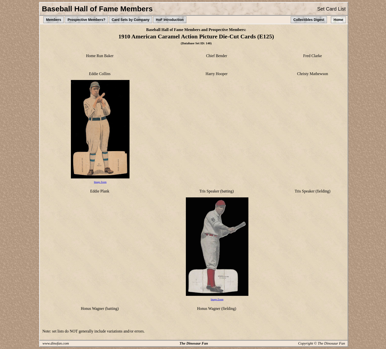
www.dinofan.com (56, 343)
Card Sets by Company (130, 20)
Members (53, 20)
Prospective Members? (86, 20)
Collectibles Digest (308, 20)
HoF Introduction (170, 20)
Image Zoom (100, 182)
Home (338, 20)
